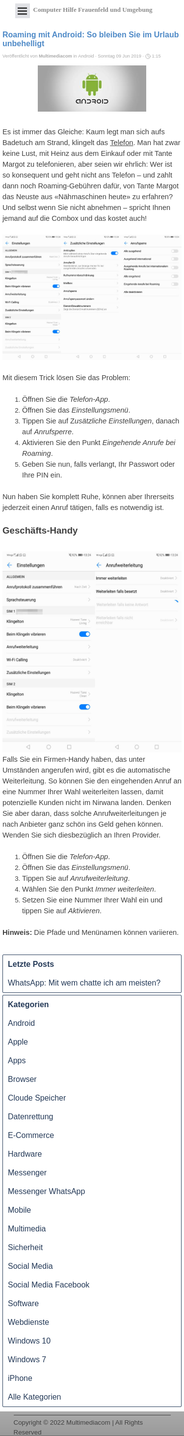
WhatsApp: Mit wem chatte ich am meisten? (84, 983)
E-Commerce (31, 1135)
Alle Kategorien (34, 1397)
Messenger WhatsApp (46, 1191)
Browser (22, 1079)
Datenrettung (30, 1116)
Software (23, 1303)
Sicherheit (25, 1247)
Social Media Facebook (48, 1285)
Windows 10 (29, 1341)
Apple (18, 1042)
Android (21, 1023)
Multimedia (27, 1229)
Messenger (27, 1172)
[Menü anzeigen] (22, 10)
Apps (17, 1060)
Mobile (19, 1210)
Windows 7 (27, 1359)
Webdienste (28, 1322)
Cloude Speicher (37, 1098)
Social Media (30, 1266)
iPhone (20, 1378)
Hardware (25, 1154)
